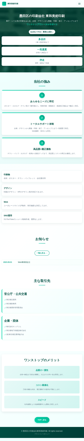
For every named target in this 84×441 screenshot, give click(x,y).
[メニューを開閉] (79, 3)
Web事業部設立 (24, 263)
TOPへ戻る (42, 423)
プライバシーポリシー (42, 437)
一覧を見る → (42, 254)
